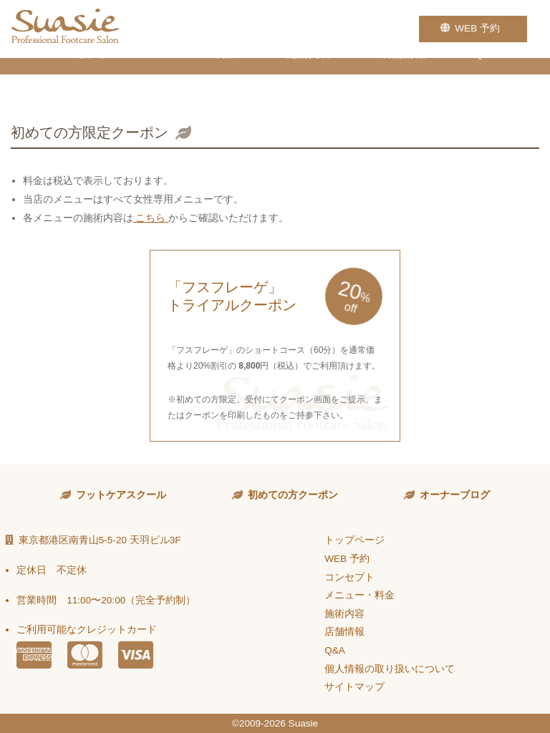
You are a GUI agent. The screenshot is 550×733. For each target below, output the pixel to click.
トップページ (354, 540)
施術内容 (309, 79)
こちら (151, 218)
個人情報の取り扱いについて (389, 669)
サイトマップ (354, 686)
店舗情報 (403, 79)
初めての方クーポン (293, 495)
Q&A (486, 79)
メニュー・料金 (198, 79)
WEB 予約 (473, 28)
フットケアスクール (121, 495)
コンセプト (80, 79)
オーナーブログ (455, 495)
